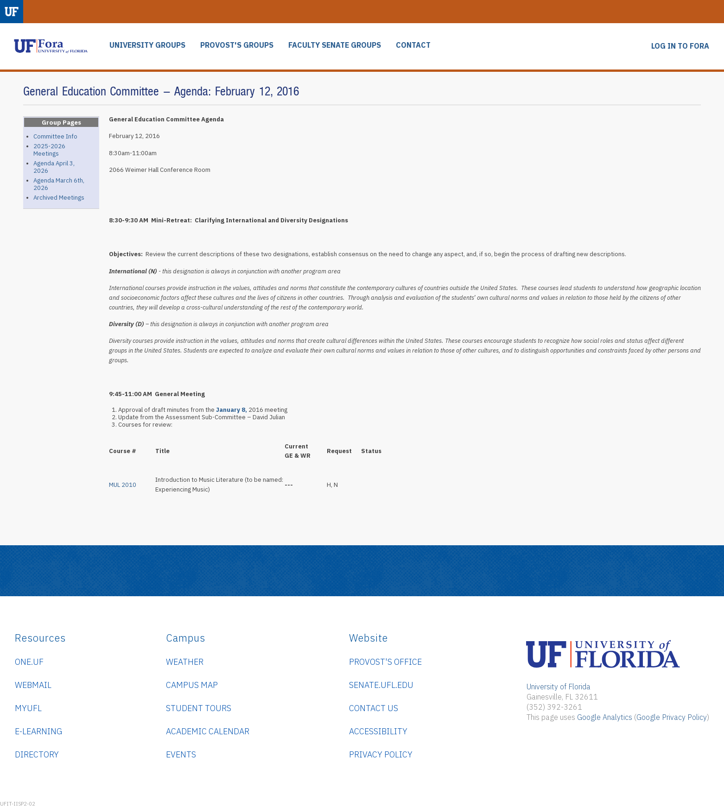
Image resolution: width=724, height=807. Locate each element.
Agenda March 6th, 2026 (58, 184)
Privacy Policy (381, 754)
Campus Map (192, 685)
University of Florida (559, 686)
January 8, (231, 410)
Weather (184, 661)
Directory (37, 754)
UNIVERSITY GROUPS (147, 45)
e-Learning (38, 731)
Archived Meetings (58, 198)
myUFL (28, 708)
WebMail (33, 685)
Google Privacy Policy (671, 717)
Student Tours (198, 708)
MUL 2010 (122, 485)
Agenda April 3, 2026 (54, 167)
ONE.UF (29, 661)
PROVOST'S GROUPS (236, 45)
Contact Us (373, 708)
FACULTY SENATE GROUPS (334, 45)
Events (181, 754)
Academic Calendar (207, 731)
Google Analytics (604, 717)
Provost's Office (385, 661)
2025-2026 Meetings (49, 150)
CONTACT (413, 45)
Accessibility (378, 731)
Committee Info (55, 136)
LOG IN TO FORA (680, 46)
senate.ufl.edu (381, 685)
